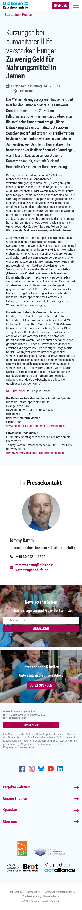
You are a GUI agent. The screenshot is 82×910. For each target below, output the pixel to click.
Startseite (12, 15)
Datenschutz (33, 892)
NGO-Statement (16, 391)
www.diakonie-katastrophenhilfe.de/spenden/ (35, 426)
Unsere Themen (15, 798)
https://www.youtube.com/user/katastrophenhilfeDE (51, 769)
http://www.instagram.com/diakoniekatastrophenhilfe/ (32, 769)
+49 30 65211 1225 (30, 557)
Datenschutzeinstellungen (58, 892)
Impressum (16, 892)
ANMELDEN (41, 629)
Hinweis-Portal (51, 896)
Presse (27, 15)
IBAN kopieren (31, 725)
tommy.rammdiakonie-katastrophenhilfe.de (35, 453)
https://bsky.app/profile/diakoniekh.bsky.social (41, 769)
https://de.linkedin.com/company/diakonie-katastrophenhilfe (60, 769)
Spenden (10, 810)
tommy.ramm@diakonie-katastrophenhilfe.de (35, 567)
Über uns (10, 821)
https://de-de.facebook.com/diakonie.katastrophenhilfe (22, 769)
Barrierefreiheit (31, 896)
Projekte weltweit (16, 787)
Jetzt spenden (41, 685)
